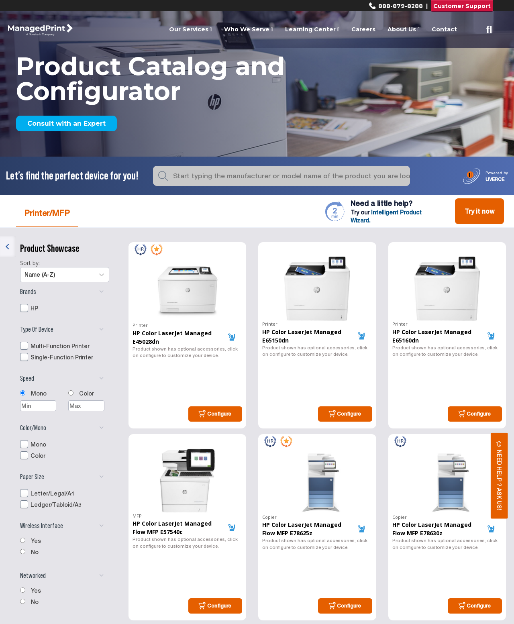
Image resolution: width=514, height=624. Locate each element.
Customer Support (462, 6)
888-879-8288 (396, 6)
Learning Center (312, 29)
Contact (444, 29)
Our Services (190, 29)
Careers (363, 29)
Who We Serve (248, 29)
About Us (404, 29)
